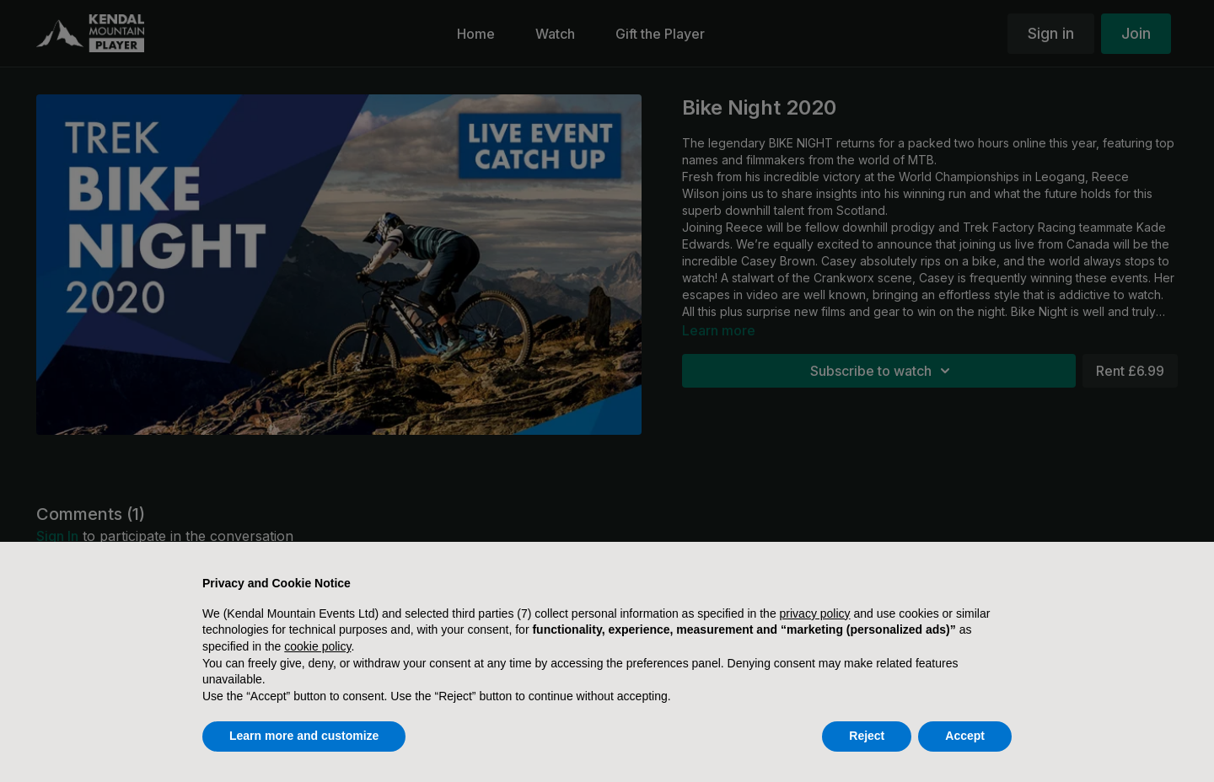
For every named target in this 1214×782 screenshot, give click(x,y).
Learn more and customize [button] (304, 735)
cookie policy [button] (317, 646)
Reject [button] (866, 735)
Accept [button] (965, 735)
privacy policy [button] (815, 613)
